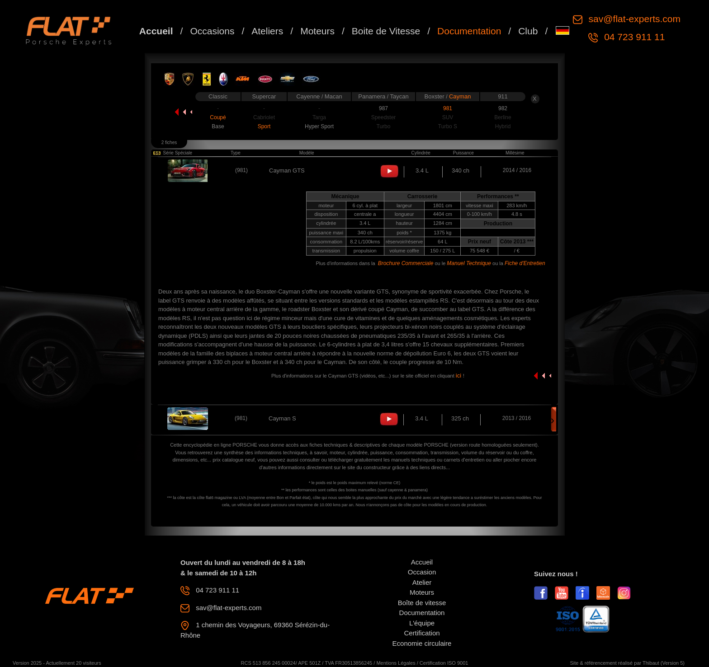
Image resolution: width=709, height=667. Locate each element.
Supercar (264, 96)
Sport (264, 126)
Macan (333, 96)
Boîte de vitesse (422, 602)
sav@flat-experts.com (633, 19)
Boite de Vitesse (386, 31)
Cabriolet (264, 117)
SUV (448, 117)
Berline (502, 117)
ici (459, 375)
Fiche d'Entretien (525, 263)
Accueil (156, 31)
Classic (217, 96)
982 (502, 108)
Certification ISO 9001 (444, 663)
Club (528, 31)
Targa (319, 117)
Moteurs (317, 31)
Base (218, 126)
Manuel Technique (469, 263)
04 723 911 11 (633, 37)
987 (383, 108)
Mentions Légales (395, 663)
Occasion (422, 572)
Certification (422, 633)
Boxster (435, 96)
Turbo (384, 126)
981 (447, 108)
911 (503, 96)
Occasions (212, 31)
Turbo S (447, 126)
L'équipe (422, 623)
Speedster (383, 117)
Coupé (218, 117)
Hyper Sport (319, 126)
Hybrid (503, 126)
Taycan (399, 96)
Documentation (469, 31)
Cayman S (282, 418)
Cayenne (308, 96)
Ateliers (267, 31)
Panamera (372, 96)
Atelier (422, 582)
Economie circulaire (422, 643)
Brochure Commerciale (406, 263)
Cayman (460, 96)
